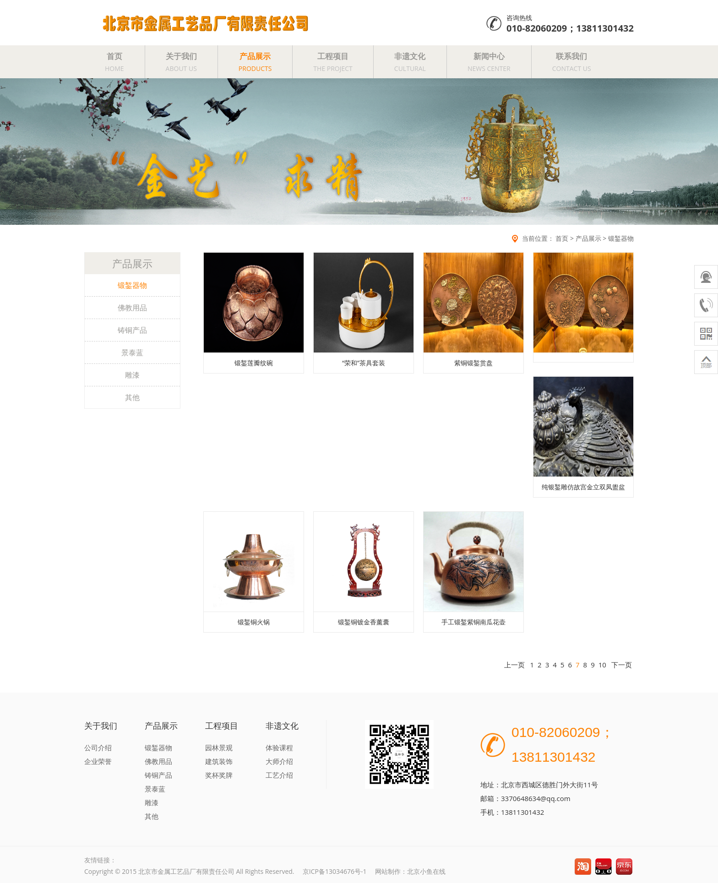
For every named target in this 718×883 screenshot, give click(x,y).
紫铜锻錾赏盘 (473, 362)
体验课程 (279, 747)
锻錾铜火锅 (254, 622)
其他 (132, 397)
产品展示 (255, 62)
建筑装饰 (219, 761)
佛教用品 (132, 308)
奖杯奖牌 (219, 775)
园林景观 (219, 747)
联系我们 (571, 62)
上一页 (514, 664)
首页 (114, 62)
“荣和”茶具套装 (363, 362)
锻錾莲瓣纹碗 (253, 362)
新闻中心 (489, 62)
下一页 (621, 664)
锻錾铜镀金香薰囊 (363, 622)
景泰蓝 (132, 352)
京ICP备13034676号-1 (335, 871)
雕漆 (132, 375)
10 (602, 664)
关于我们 (181, 62)
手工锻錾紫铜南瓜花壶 (473, 622)
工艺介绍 (279, 775)
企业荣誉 (98, 761)
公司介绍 (98, 747)
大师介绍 (279, 761)
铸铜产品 (132, 330)
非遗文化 (410, 62)
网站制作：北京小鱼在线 (410, 871)
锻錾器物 (621, 238)
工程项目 (332, 62)
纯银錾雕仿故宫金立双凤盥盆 (583, 486)
